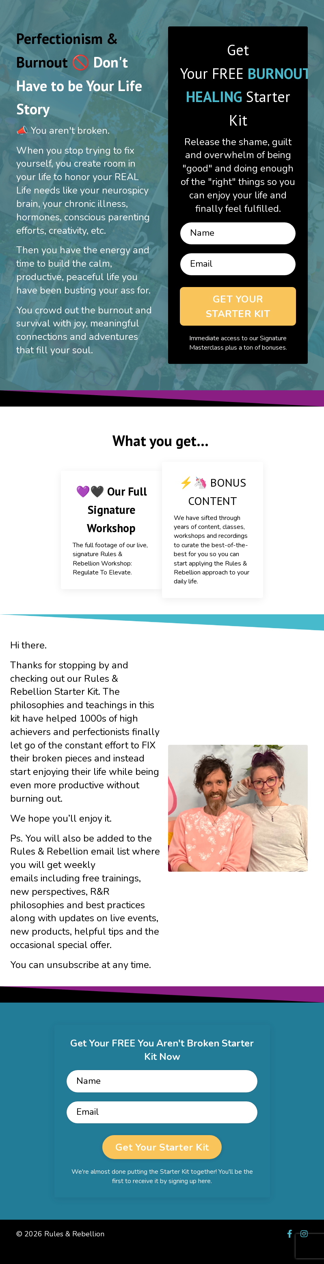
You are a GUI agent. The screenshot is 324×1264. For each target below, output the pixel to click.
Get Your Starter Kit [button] (162, 1162)
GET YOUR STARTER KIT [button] (238, 310)
